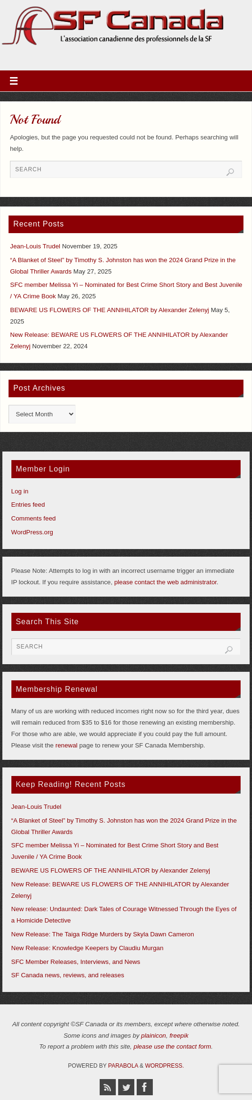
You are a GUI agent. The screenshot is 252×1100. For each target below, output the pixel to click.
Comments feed (33, 518)
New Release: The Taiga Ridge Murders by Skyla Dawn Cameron (102, 934)
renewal (67, 745)
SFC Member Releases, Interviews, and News (75, 961)
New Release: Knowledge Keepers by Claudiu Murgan (87, 948)
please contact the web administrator (165, 582)
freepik (178, 1035)
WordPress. (164, 1065)
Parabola (123, 1065)
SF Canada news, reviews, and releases (67, 975)
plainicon (153, 1035)
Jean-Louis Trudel (35, 246)
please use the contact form (172, 1046)
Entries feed (28, 504)
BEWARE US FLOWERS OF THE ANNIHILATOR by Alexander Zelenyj (109, 310)
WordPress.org (32, 532)
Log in (19, 491)
